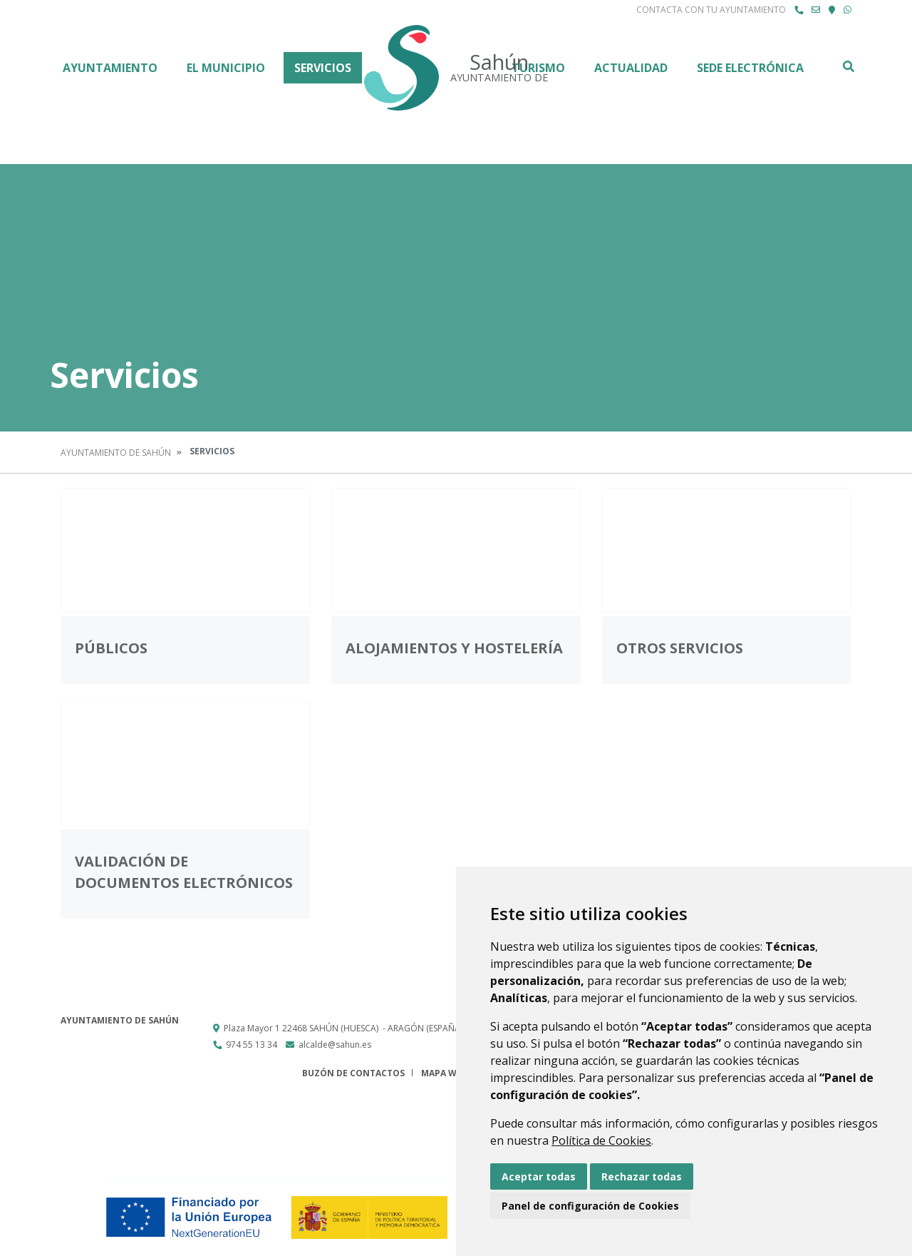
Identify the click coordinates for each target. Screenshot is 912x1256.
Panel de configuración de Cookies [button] (590, 1205)
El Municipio (226, 68)
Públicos (111, 648)
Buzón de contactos (353, 1073)
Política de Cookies (601, 1140)
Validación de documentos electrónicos (184, 872)
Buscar (848, 66)
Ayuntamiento (110, 68)
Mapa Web (444, 1073)
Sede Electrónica (750, 68)
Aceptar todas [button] (539, 1176)
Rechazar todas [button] (641, 1176)
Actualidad (631, 68)
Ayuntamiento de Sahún (116, 452)
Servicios (322, 68)
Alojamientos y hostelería (454, 648)
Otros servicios (679, 648)
